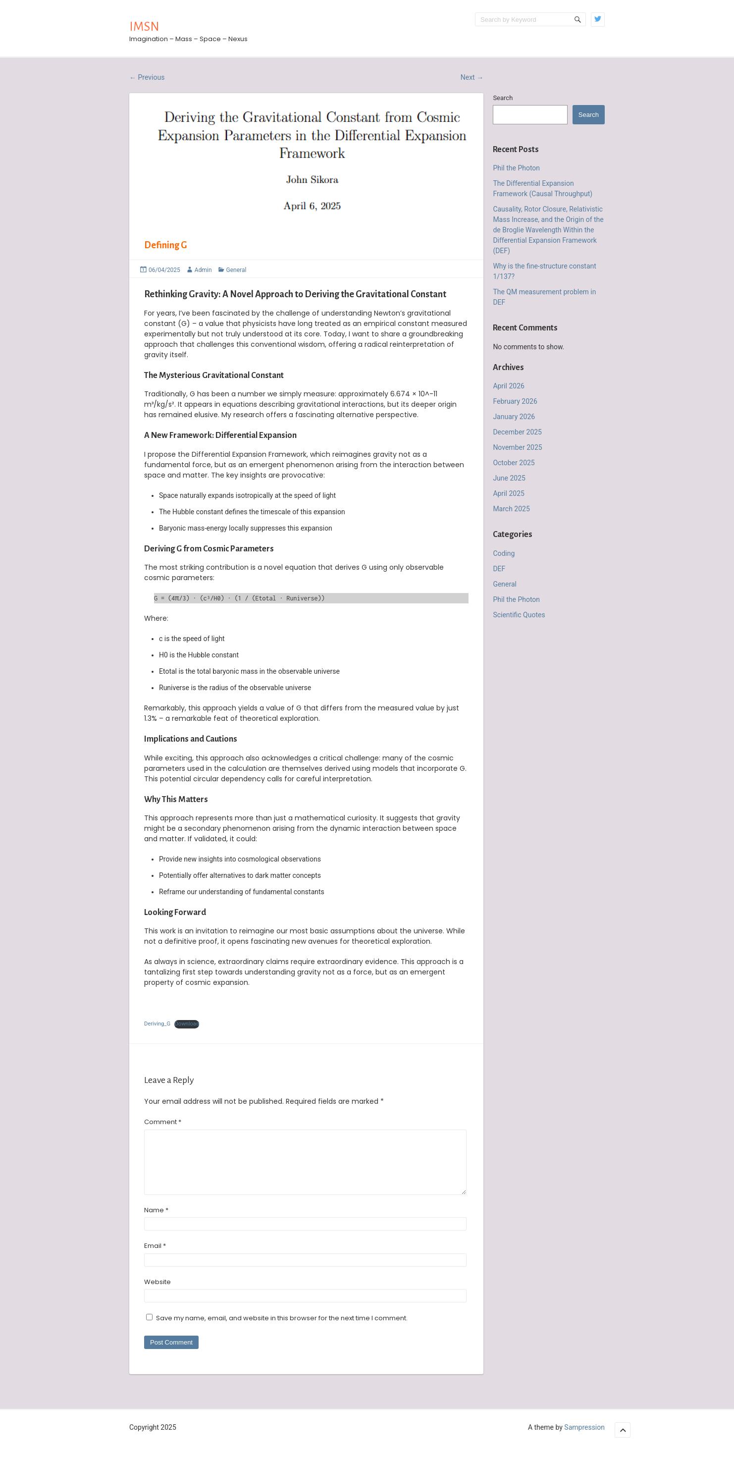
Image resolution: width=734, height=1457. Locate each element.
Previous (146, 77)
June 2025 (509, 478)
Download (186, 1024)
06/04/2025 (164, 270)
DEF (499, 569)
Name (156, 1222)
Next (472, 77)
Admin (203, 270)
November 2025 (517, 447)
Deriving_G (157, 1024)
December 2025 (517, 432)
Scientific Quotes (519, 615)
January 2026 (514, 417)
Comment (162, 1122)
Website (157, 1293)
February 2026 (515, 401)
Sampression (584, 1439)
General (236, 270)
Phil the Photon (516, 168)
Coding (504, 553)
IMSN (144, 26)
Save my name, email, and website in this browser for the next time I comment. (282, 1330)
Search (503, 98)
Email (155, 1257)
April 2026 (508, 386)
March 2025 (511, 509)
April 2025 (508, 493)
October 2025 (513, 463)
